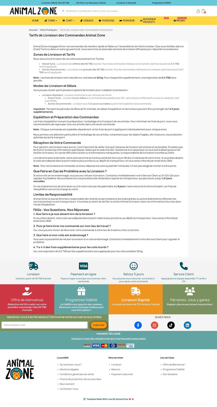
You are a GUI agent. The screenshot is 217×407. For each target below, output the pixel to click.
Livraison (33, 274)
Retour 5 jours (133, 274)
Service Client (184, 274)
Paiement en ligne (83, 274)
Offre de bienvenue (27, 299)
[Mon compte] (198, 11)
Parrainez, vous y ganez (190, 299)
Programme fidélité (81, 299)
